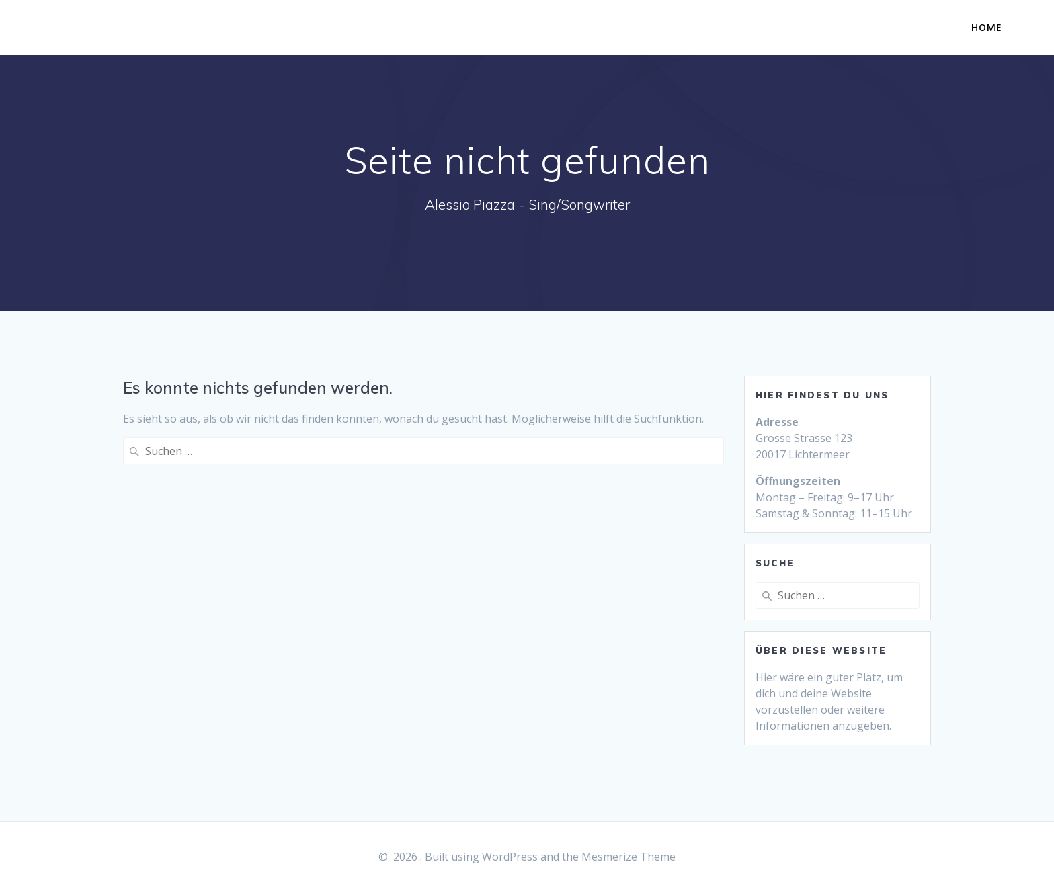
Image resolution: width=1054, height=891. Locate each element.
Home (986, 27)
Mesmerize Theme (628, 856)
